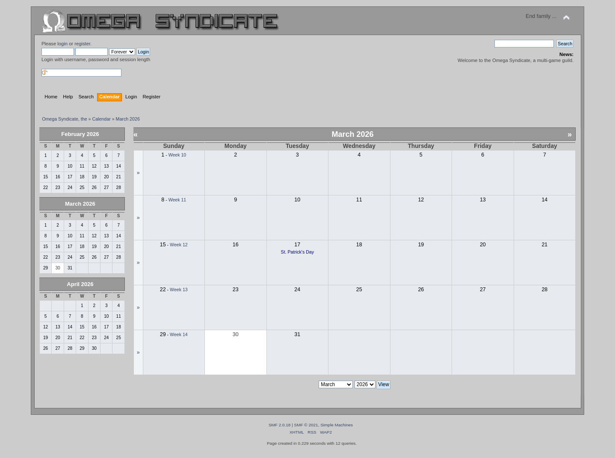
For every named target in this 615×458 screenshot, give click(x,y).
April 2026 (80, 284)
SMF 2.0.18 (280, 425)
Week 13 (179, 289)
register (82, 43)
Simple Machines (336, 425)
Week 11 (177, 199)
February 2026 (80, 134)
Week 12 (179, 244)
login (62, 43)
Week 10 (177, 154)
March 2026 (80, 204)
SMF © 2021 (306, 425)
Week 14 (179, 334)
